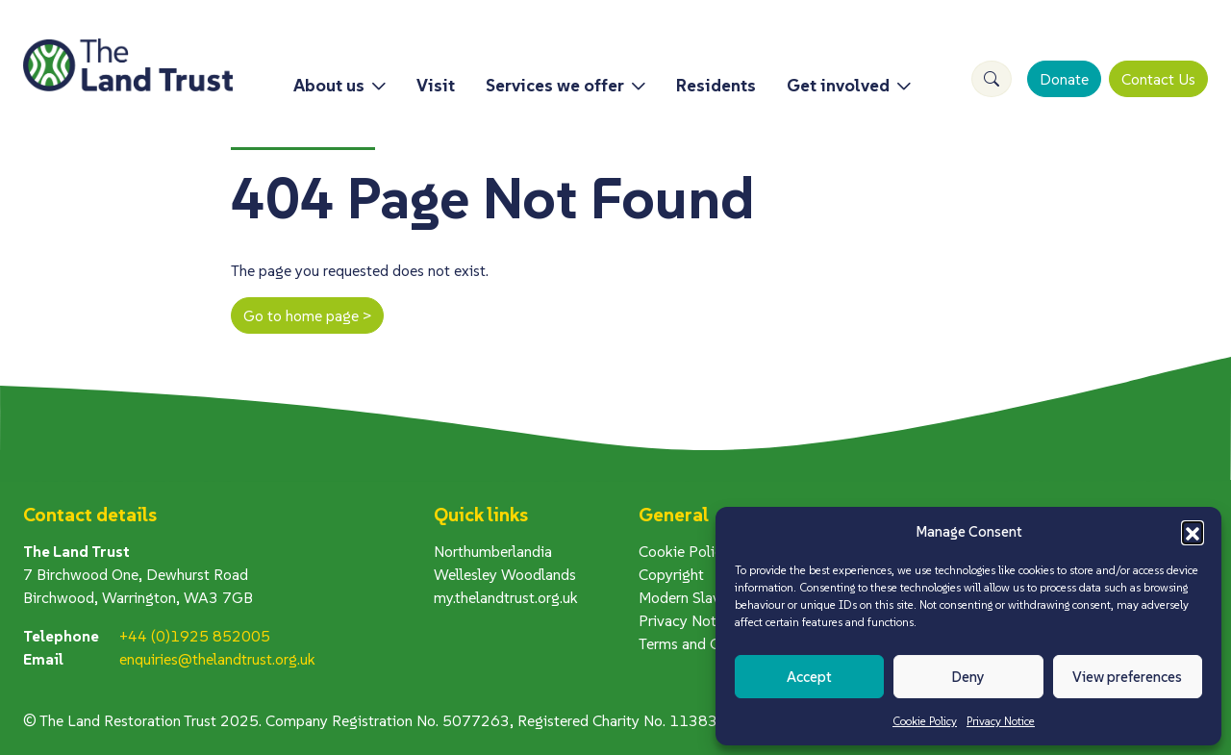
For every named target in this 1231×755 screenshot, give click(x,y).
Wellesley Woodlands (505, 574)
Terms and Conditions (710, 643)
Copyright (671, 574)
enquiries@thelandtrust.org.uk (217, 658)
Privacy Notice (1001, 721)
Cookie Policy (924, 721)
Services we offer (555, 85)
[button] (1192, 531)
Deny (968, 676)
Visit (435, 85)
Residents (716, 85)
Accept (809, 676)
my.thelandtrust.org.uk (506, 597)
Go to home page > (307, 315)
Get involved (838, 85)
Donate (1064, 78)
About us (328, 85)
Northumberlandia (493, 551)
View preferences (1127, 676)
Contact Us (1158, 78)
